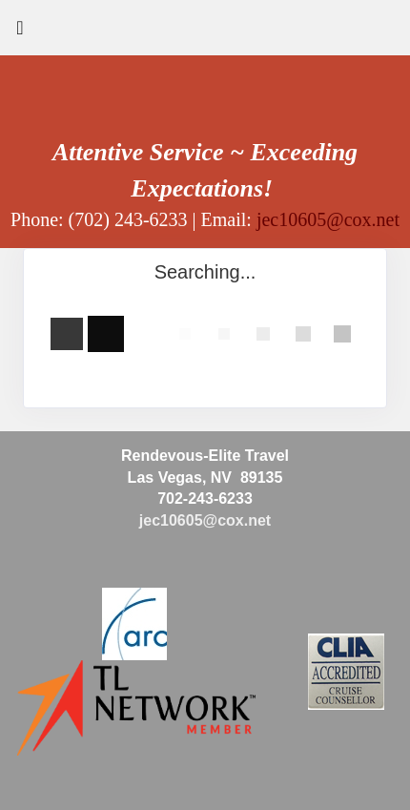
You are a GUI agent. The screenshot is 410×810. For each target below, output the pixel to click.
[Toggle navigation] (20, 32)
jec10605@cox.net (328, 219)
